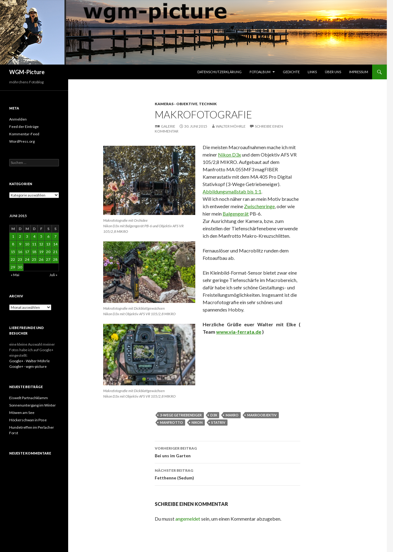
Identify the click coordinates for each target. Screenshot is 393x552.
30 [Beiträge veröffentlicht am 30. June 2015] (20, 267)
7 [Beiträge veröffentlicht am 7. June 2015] (55, 236)
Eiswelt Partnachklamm (28, 397)
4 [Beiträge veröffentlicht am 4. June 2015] (34, 236)
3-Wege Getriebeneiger (181, 415)
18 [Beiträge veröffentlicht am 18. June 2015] (34, 251)
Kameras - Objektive (176, 103)
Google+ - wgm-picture (28, 366)
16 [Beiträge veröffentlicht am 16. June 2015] (20, 251)
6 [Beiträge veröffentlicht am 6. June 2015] (48, 236)
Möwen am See (21, 412)
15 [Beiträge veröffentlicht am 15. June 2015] (13, 251)
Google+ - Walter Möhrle (29, 361)
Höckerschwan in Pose (28, 420)
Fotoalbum (260, 72)
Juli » (53, 274)
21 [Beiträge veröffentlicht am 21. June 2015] (55, 251)
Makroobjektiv (262, 415)
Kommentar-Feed (24, 134)
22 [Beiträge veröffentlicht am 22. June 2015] (13, 259)
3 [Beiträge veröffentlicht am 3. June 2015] (27, 236)
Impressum (358, 72)
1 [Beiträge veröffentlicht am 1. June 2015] (13, 236)
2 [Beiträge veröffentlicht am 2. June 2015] (20, 236)
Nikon (197, 422)
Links (312, 72)
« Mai (15, 274)
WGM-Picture (27, 72)
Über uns (333, 72)
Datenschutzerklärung (219, 72)
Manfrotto (171, 422)
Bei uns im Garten (227, 451)
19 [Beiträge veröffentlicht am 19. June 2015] (41, 251)
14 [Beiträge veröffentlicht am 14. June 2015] (55, 244)
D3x (213, 415)
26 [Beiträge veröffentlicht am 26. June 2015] (41, 259)
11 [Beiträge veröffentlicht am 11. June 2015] (34, 244)
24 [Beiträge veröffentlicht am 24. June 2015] (27, 259)
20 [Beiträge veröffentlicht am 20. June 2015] (48, 251)
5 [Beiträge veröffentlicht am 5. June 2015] (41, 236)
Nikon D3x (229, 154)
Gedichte (291, 72)
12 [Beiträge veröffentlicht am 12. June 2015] (41, 244)
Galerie (168, 126)
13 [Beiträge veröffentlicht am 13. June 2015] (48, 244)
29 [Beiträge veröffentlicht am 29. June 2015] (13, 267)
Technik (208, 103)
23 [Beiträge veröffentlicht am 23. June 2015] (20, 259)
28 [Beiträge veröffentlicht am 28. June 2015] (55, 259)
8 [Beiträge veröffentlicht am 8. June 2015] (13, 244)
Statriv (218, 422)
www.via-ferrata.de (238, 332)
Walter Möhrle (231, 126)
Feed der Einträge (24, 126)
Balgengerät (236, 213)
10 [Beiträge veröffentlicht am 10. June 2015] (27, 244)
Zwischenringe (259, 206)
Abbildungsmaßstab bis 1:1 (232, 191)
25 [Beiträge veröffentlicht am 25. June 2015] (34, 259)
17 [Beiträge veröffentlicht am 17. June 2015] (27, 251)
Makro (232, 415)
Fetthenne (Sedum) (227, 473)
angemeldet (187, 519)
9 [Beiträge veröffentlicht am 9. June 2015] (20, 244)
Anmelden (18, 119)
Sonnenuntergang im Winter (32, 405)
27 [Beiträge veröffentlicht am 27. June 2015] (48, 259)
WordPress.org (22, 141)
